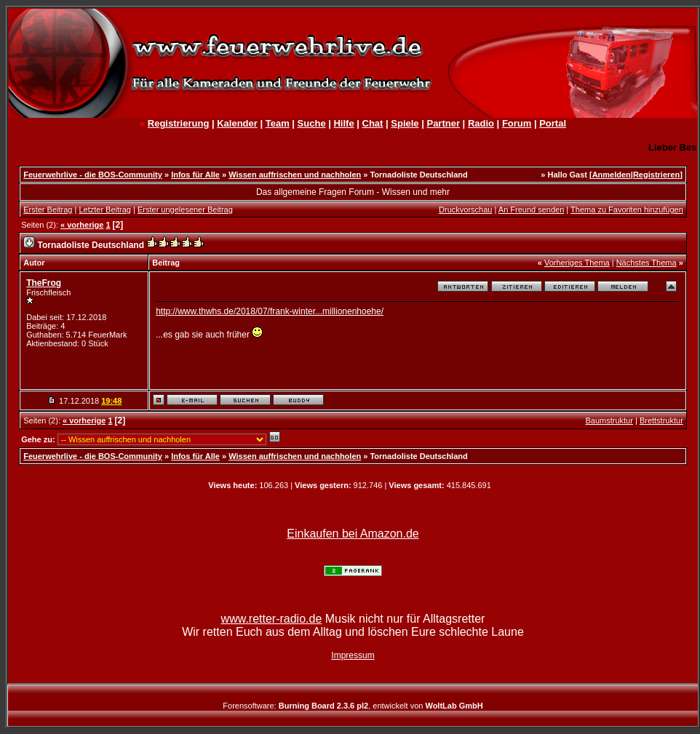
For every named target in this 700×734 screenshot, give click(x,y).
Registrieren (656, 174)
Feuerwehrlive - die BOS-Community (92, 174)
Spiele (404, 123)
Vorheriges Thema (577, 262)
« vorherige (81, 224)
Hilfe (343, 123)
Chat (372, 123)
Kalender (237, 123)
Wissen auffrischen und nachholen (294, 174)
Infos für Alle (195, 174)
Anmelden (611, 174)
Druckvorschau (465, 209)
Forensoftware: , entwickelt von (352, 705)
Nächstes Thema (646, 262)
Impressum (352, 655)
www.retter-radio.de (271, 619)
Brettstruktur (661, 420)
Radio (481, 123)
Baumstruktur (608, 420)
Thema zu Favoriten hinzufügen (626, 209)
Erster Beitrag (47, 209)
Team (278, 123)
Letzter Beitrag (105, 209)
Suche (312, 123)
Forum (516, 123)
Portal (552, 123)
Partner (443, 123)
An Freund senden (531, 209)
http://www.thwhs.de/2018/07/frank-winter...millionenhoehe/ (269, 311)
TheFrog (43, 283)
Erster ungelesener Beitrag (185, 209)
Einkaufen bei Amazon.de (352, 533)
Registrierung (179, 123)
